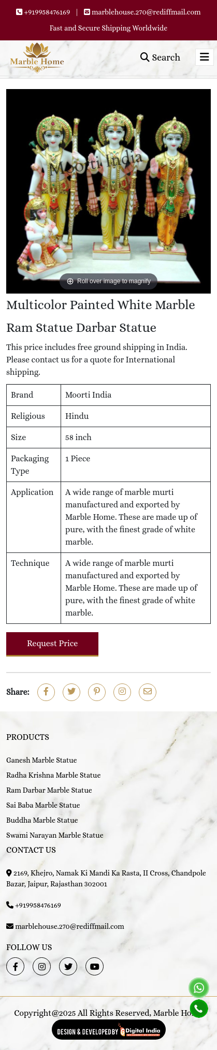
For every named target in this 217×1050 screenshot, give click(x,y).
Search (160, 57)
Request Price (52, 643)
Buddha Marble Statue (42, 820)
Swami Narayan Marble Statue (55, 835)
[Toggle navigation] (204, 57)
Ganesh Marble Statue (41, 760)
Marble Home (178, 1013)
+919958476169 (47, 12)
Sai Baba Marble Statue (43, 805)
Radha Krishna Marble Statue (53, 775)
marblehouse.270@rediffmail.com (146, 12)
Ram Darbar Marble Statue (49, 790)
